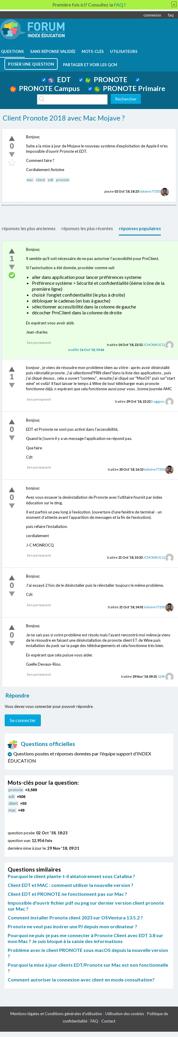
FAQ (94, 1021)
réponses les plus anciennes (29, 228)
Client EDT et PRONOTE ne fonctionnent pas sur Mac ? (67, 894)
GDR (161, 676)
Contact (108, 1021)
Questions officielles (41, 743)
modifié (86, 350)
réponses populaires (140, 228)
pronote (62, 180)
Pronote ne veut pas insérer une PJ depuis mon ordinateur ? (72, 926)
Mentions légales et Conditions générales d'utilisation (56, 1013)
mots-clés (93, 51)
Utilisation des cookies (124, 1013)
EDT (59, 79)
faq (171, 15)
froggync (158, 401)
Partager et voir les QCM (90, 64)
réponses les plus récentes (87, 228)
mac (30, 180)
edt (50, 180)
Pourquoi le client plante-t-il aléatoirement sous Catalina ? (71, 876)
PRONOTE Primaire (129, 88)
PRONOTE (106, 79)
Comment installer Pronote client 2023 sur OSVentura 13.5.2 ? (75, 917)
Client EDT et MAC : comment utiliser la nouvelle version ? (70, 885)
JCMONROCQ (154, 345)
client (40, 180)
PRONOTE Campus (45, 88)
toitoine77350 (149, 191)
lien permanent (39, 342)
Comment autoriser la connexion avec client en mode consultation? (81, 979)
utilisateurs (123, 51)
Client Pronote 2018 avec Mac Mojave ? (64, 118)
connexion (152, 15)
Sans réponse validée (52, 51)
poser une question (31, 63)
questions (12, 51)
